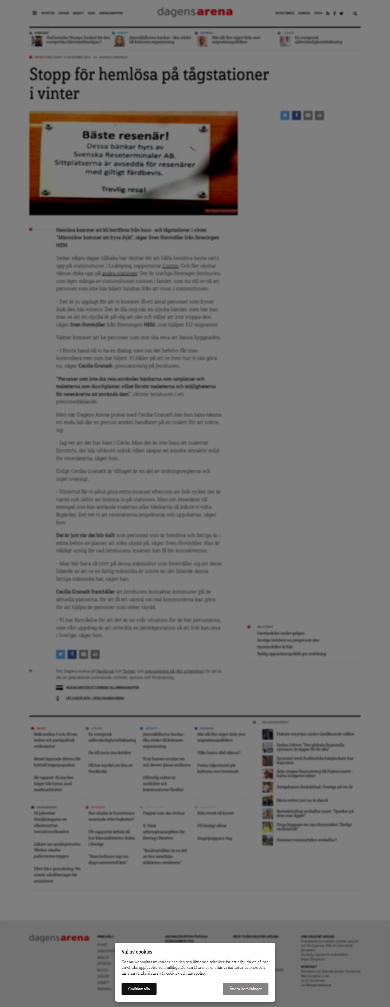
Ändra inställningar (246, 989)
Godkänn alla (139, 989)
